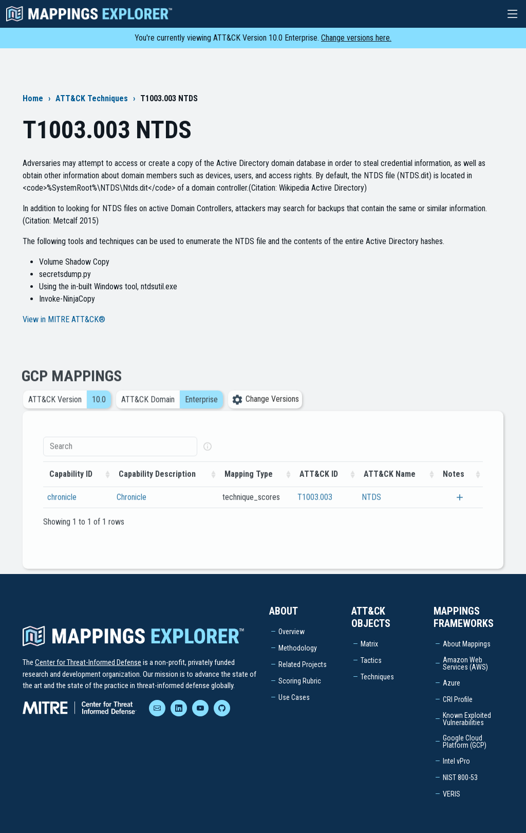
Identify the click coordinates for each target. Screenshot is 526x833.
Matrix (369, 643)
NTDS (371, 508)
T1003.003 (314, 508)
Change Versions (265, 411)
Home (33, 98)
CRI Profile (458, 699)
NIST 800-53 (460, 777)
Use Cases (294, 697)
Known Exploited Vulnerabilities (467, 719)
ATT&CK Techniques (91, 98)
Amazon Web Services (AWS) (465, 663)
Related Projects (302, 664)
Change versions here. (356, 38)
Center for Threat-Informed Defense (88, 662)
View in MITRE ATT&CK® (64, 319)
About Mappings (467, 643)
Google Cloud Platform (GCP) (464, 741)
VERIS (451, 794)
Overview (291, 631)
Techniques (377, 676)
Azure (451, 683)
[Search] (120, 458)
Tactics (371, 660)
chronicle (62, 508)
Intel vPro (456, 761)
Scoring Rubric (299, 680)
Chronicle (131, 508)
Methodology (297, 648)
